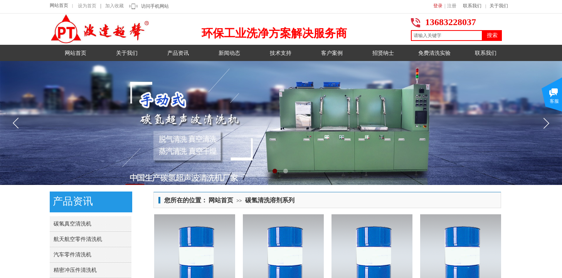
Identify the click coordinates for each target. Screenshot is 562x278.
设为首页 (87, 5)
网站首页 (59, 5)
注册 (451, 5)
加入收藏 (114, 5)
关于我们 (499, 5)
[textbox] (447, 35)
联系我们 (472, 5)
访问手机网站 (155, 6)
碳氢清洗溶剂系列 (269, 200)
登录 (438, 5)
